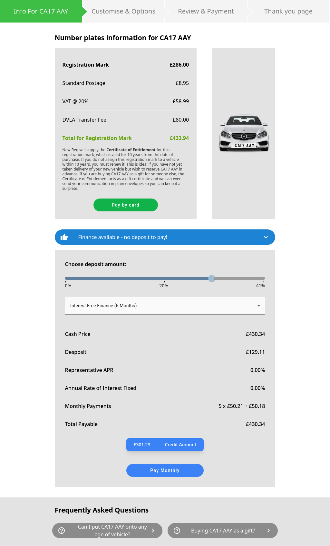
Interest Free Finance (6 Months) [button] (103, 305)
